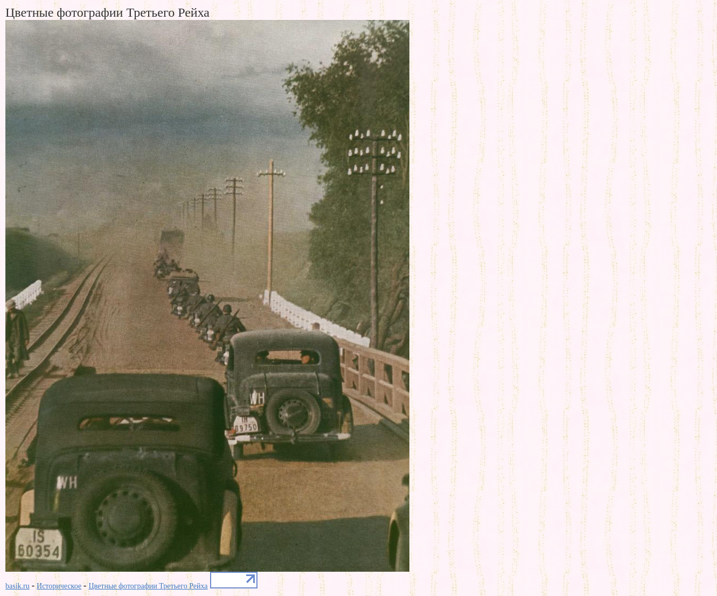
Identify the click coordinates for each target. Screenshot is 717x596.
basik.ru (17, 586)
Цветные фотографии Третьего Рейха (147, 586)
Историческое (59, 586)
